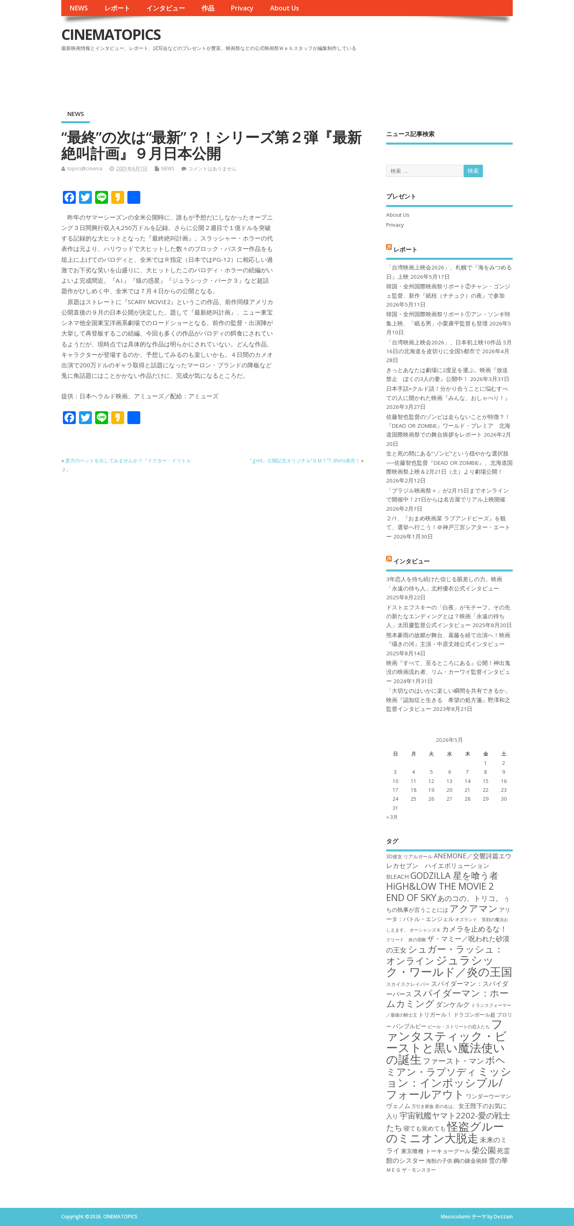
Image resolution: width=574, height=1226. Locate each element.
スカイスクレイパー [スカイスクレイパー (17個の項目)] (408, 984)
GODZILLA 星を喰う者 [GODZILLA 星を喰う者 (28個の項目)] (454, 875)
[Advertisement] (359, 76)
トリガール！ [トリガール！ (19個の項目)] (435, 1014)
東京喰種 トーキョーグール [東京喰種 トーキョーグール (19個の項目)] (435, 1151)
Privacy (242, 8)
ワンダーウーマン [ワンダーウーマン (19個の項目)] (488, 1096)
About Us (284, 8)
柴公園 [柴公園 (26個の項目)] (484, 1150)
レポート (117, 8)
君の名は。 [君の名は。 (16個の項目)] (446, 1106)
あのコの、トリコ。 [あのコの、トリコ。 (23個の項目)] (470, 898)
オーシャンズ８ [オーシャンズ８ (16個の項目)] (425, 930)
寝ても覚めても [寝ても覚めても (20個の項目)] (424, 1128)
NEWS (78, 8)
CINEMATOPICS (110, 34)
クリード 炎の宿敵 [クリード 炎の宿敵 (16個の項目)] (406, 939)
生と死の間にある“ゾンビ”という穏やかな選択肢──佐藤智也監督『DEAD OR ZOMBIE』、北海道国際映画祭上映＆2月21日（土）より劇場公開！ (449, 462)
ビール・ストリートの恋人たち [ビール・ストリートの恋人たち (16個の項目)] (459, 1026)
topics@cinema (84, 168)
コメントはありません (212, 168)
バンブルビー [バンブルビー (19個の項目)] (409, 1026)
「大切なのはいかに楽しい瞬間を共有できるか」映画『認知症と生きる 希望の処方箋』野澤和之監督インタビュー (448, 699)
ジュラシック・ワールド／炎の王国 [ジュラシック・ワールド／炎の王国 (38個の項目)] (449, 965)
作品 (208, 8)
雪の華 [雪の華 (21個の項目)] (498, 1160)
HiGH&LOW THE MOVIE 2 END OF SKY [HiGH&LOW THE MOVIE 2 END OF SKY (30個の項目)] (440, 891)
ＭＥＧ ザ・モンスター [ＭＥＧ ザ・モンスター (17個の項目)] (411, 1169)
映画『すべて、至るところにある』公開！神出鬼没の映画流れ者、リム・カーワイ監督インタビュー (448, 672)
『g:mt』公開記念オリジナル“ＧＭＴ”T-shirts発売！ (303, 460)
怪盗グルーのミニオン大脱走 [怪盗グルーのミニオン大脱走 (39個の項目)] (445, 1131)
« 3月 (392, 817)
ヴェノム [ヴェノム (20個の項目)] (398, 1106)
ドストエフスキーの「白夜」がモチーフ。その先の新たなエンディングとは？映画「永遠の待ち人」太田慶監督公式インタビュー (448, 616)
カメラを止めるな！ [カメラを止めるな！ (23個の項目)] (474, 929)
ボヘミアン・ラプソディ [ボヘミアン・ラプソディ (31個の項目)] (445, 1065)
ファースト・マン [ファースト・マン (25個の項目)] (453, 1060)
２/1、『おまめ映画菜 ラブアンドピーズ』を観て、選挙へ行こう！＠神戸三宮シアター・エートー (448, 527)
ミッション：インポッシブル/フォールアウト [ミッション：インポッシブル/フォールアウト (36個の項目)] (449, 1083)
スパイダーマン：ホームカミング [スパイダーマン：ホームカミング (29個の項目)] (447, 998)
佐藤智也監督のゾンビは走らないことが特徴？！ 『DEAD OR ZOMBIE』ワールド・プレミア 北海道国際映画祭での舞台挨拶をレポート (448, 426)
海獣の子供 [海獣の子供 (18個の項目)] (439, 1160)
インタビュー (165, 8)
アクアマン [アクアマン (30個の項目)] (473, 908)
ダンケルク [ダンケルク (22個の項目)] (453, 1004)
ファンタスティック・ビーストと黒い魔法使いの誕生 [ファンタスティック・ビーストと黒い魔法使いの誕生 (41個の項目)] (446, 1041)
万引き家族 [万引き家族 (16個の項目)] (423, 1106)
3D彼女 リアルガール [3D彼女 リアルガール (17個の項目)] (409, 856)
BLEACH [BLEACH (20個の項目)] (397, 876)
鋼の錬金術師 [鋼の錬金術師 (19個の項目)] (470, 1160)
